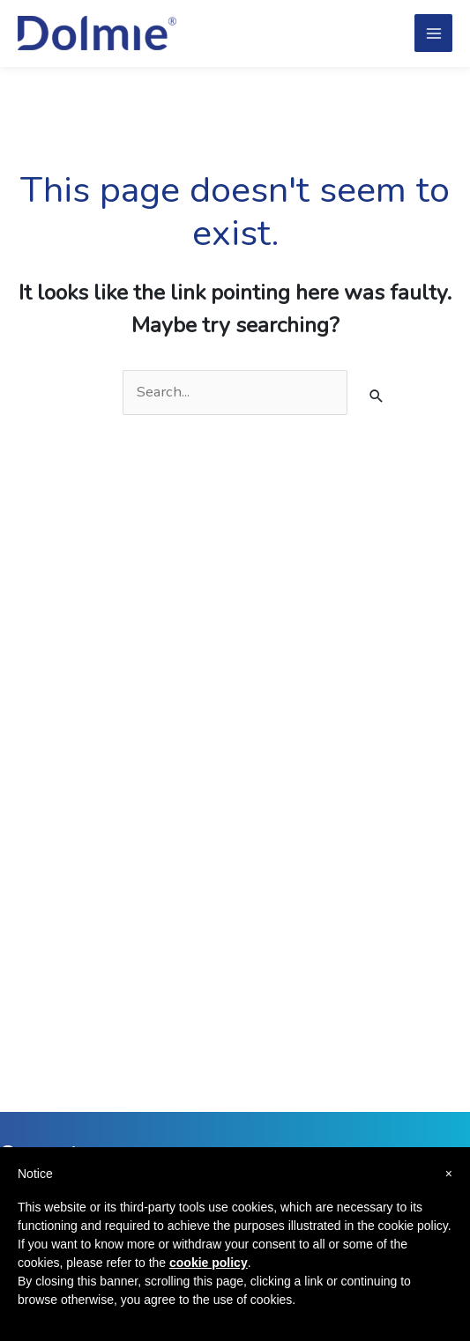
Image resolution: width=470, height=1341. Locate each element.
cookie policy (208, 1263)
